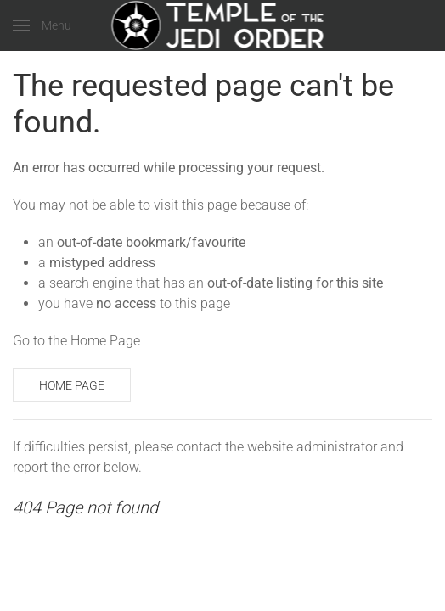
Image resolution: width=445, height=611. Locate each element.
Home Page (71, 385)
